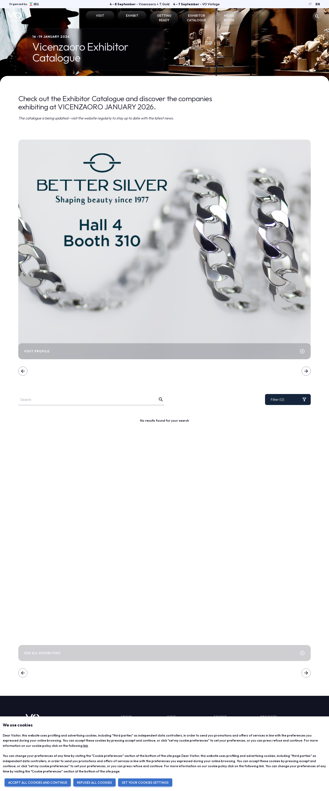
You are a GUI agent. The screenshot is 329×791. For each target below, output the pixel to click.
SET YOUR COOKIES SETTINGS (145, 782)
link (85, 746)
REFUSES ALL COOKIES (94, 782)
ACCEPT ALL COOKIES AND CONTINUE (37, 782)
